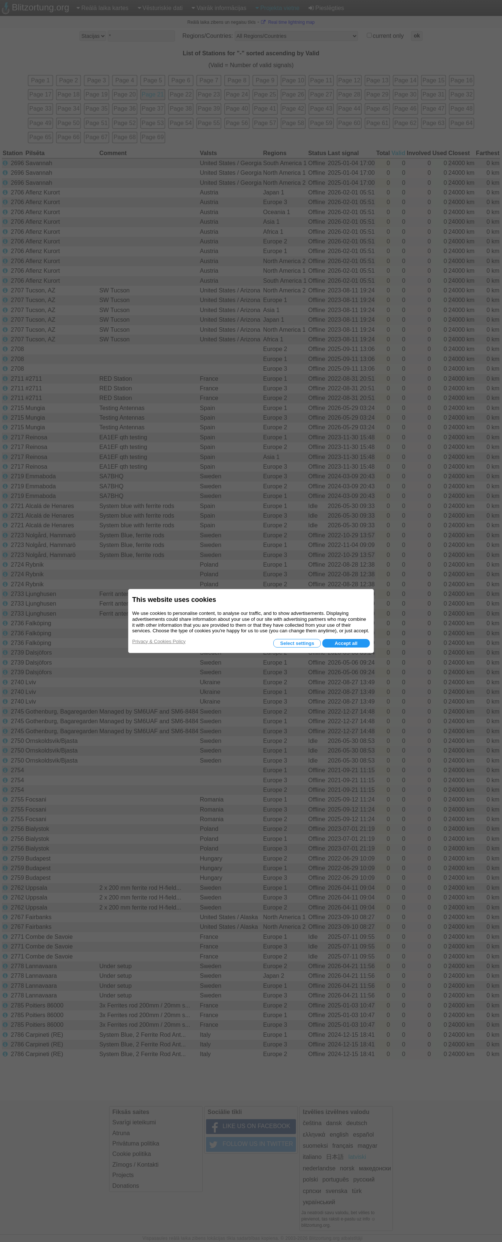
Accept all (346, 643)
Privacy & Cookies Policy (159, 641)
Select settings (297, 643)
